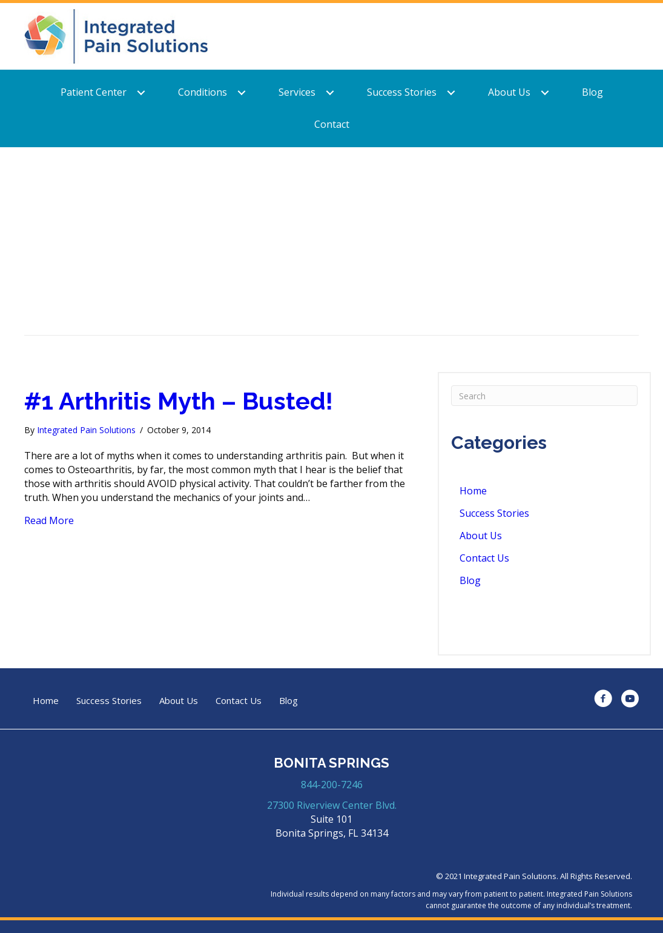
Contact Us (484, 558)
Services (297, 92)
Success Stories (402, 92)
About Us (509, 92)
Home (473, 490)
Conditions (202, 92)
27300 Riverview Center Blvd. (332, 805)
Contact (331, 124)
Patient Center (94, 92)
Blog (592, 92)
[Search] (544, 395)
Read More (49, 520)
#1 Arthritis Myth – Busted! (178, 401)
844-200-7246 (332, 784)
